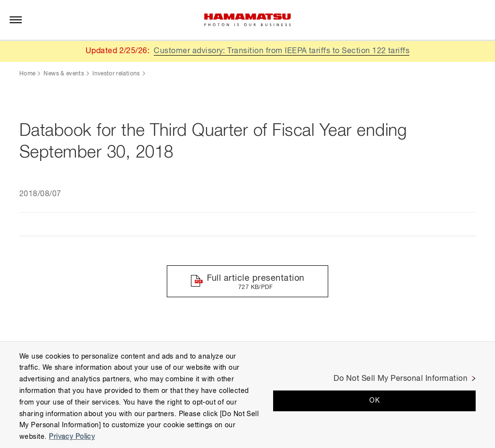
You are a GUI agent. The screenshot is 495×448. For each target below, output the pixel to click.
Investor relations (116, 74)
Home (27, 74)
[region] (247, 394)
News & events (64, 74)
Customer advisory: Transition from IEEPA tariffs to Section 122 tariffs (281, 51)
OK (374, 400)
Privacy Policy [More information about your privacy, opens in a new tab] (72, 437)
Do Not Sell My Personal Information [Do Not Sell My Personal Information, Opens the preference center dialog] (400, 379)
